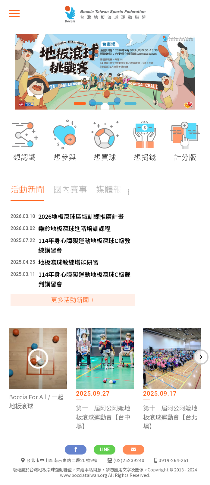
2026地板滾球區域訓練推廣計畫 (81, 216)
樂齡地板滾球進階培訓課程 (74, 228)
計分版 (185, 157)
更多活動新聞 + (72, 299)
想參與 (65, 157)
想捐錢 (145, 157)
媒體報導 (113, 189)
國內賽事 (70, 189)
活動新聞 (27, 189)
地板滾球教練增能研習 (68, 262)
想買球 (105, 157)
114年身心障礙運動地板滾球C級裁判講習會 (84, 279)
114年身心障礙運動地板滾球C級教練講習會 (84, 245)
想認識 (24, 157)
